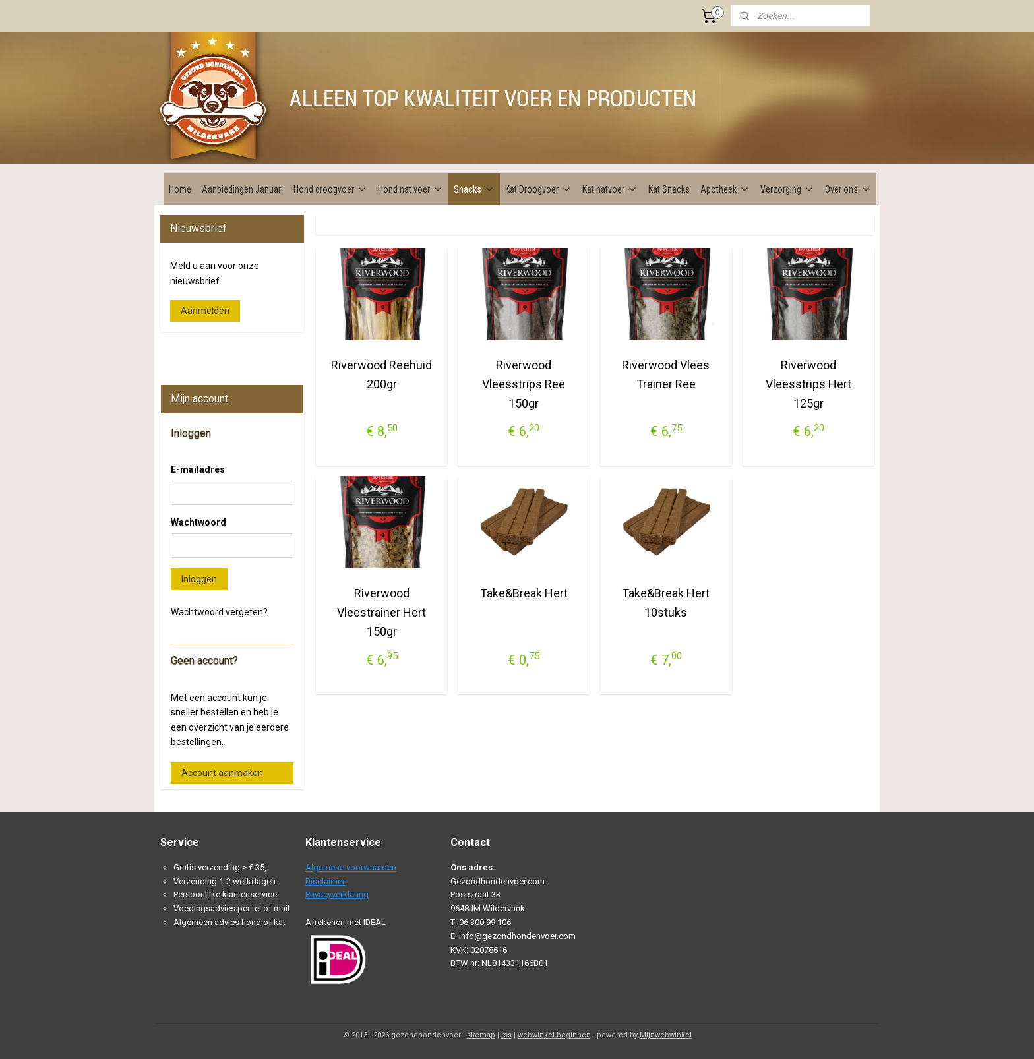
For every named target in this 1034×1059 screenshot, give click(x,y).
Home (180, 189)
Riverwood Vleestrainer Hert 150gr (381, 612)
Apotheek (725, 189)
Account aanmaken (222, 773)
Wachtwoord (198, 522)
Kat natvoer (610, 189)
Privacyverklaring (337, 894)
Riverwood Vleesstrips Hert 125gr (808, 384)
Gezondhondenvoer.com (216, 351)
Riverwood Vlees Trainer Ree (666, 374)
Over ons (848, 189)
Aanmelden (205, 310)
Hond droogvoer (330, 189)
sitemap (481, 1035)
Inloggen (199, 579)
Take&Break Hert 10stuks (666, 602)
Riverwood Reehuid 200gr (381, 374)
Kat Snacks (669, 189)
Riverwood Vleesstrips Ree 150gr (523, 384)
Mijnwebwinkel (666, 1035)
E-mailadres (198, 469)
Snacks (474, 189)
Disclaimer (325, 881)
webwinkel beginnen (554, 1035)
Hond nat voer (410, 189)
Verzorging (787, 189)
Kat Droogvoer (538, 189)
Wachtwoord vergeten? (219, 612)
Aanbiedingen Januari (242, 189)
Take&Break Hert (523, 593)
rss (506, 1035)
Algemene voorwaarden (350, 867)
